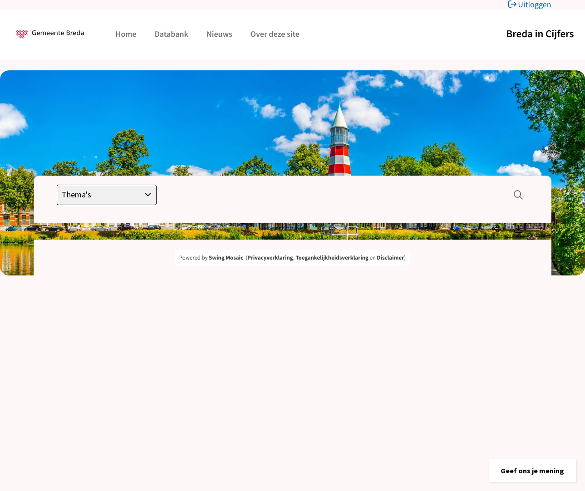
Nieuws (219, 34)
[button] (532, 470)
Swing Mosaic (226, 257)
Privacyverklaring (270, 257)
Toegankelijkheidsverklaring (331, 257)
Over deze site (275, 34)
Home (126, 34)
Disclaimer (390, 257)
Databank (171, 34)
